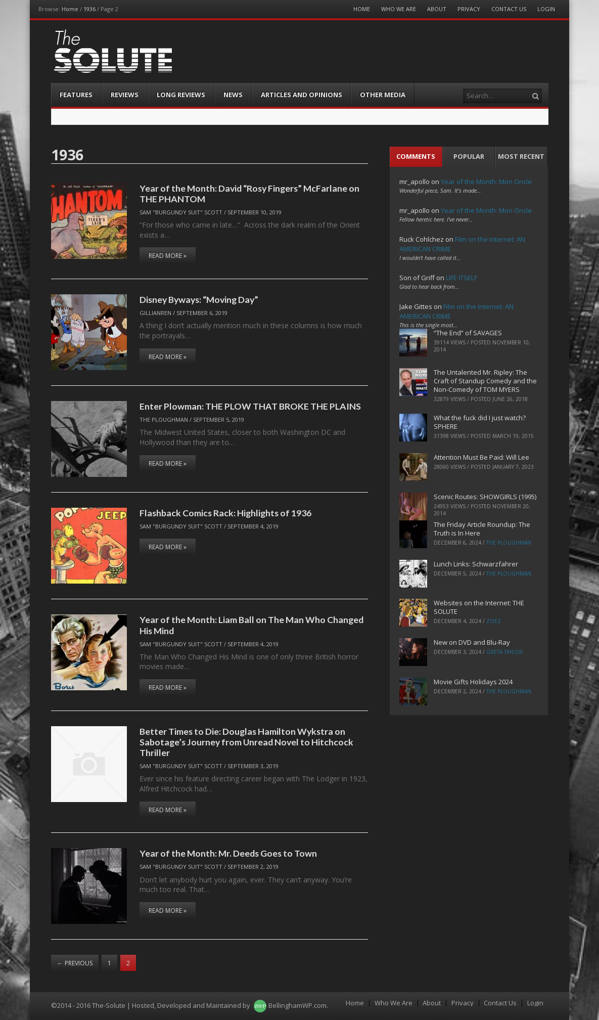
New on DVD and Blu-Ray (472, 642)
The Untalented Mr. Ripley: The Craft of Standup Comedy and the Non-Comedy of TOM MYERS (485, 381)
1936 (89, 9)
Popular (468, 156)
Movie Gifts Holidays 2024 (473, 681)
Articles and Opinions (301, 94)
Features (76, 94)
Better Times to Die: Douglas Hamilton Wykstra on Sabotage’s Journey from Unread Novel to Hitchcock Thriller (246, 742)
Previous (75, 963)
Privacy (468, 9)
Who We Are (398, 9)
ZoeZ (493, 621)
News (233, 94)
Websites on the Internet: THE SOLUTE (479, 607)
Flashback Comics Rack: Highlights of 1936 (225, 512)
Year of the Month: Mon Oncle (486, 181)
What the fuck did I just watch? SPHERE (480, 422)
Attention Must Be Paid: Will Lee (481, 457)
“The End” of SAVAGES (468, 332)
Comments (415, 156)
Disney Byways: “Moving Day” (199, 299)
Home (70, 9)
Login (546, 9)
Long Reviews (181, 94)
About (436, 9)
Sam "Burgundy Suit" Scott (181, 212)
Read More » (168, 255)
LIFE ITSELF (461, 277)
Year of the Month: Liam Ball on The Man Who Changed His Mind (251, 625)
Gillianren (155, 313)
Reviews (125, 94)
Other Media (382, 94)
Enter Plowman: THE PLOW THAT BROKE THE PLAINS (250, 406)
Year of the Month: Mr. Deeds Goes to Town (228, 853)
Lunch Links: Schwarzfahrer (476, 563)
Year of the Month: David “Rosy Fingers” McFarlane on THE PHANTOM (249, 193)
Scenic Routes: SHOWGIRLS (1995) (485, 496)
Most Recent (521, 156)
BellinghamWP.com (297, 1005)
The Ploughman (164, 419)
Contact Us (508, 9)
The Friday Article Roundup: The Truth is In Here (482, 529)
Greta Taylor (504, 651)
